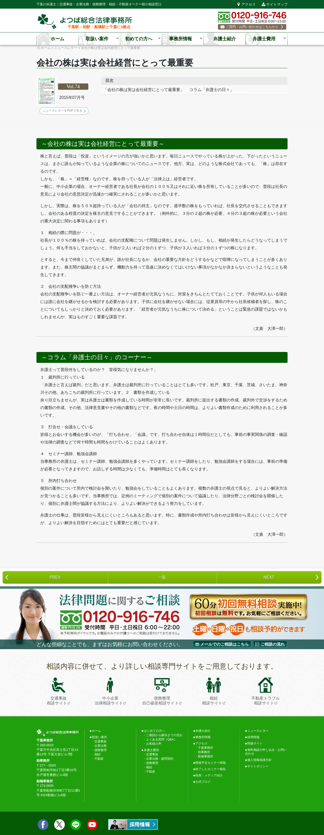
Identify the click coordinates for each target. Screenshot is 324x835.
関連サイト (254, 743)
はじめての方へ (154, 731)
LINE (75, 824)
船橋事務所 (205, 756)
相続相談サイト (212, 691)
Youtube (92, 824)
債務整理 (100, 750)
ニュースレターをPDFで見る (62, 110)
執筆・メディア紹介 (209, 775)
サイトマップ (277, 4)
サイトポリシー (258, 766)
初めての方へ (138, 38)
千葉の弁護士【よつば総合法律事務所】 (85, 21)
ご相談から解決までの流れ (164, 735)
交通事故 (100, 741)
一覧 (162, 577)
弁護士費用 (264, 38)
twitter (59, 824)
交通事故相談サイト (57, 691)
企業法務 (100, 746)
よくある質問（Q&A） (161, 739)
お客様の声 (153, 743)
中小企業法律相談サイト (109, 691)
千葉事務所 (205, 748)
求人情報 (133, 824)
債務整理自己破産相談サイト (160, 691)
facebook (43, 824)
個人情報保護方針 (259, 760)
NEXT (269, 577)
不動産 (99, 758)
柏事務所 (204, 752)
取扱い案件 (97, 38)
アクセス (248, 4)
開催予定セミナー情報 (210, 763)
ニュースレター (258, 731)
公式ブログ (203, 782)
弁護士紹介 (224, 38)
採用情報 (253, 737)
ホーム (57, 38)
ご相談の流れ (272, 644)
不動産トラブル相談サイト (265, 691)
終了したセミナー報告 (210, 769)
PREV (55, 577)
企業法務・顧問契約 (159, 758)
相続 (97, 754)
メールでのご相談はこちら (224, 644)
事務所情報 (180, 38)
